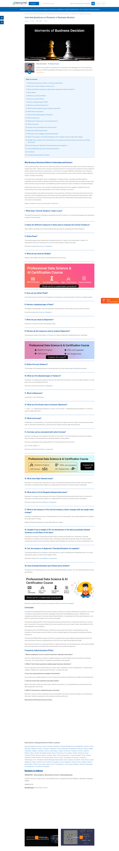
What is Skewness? (34, 118)
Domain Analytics (94, 9)
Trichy (66, 764)
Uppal (70, 764)
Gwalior (85, 748)
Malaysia (33, 748)
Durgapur (46, 748)
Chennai (86, 746)
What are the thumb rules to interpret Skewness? (43, 121)
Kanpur (34, 762)
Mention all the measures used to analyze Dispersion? (44, 108)
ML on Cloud (84, 9)
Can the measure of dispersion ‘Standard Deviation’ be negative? (47, 145)
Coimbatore (83, 757)
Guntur (66, 759)
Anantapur (50, 746)
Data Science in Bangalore (44, 312)
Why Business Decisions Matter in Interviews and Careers (45, 83)
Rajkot (70, 753)
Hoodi (83, 759)
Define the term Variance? (36, 111)
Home (26, 14)
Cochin (91, 746)
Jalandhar (41, 751)
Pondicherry (60, 753)
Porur (39, 764)
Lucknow (61, 762)
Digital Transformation (72, 9)
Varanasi (82, 764)
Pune (65, 753)
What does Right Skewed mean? (38, 130)
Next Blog (77, 837)
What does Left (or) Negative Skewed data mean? (43, 134)
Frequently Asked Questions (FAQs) (38, 155)
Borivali (56, 757)
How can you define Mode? (36, 99)
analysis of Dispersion (48, 335)
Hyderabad (28, 751)
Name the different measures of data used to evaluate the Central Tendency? (51, 89)
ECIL (34, 759)
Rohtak (80, 753)
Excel (67, 684)
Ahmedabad (32, 746)
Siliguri (44, 755)
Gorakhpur (79, 748)
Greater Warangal (49, 759)
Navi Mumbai (29, 764)
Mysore (79, 762)
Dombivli (40, 748)
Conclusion (31, 152)
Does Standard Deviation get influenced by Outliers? (44, 148)
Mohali (37, 753)
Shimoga (38, 755)
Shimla (33, 755)
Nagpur (84, 762)
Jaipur (92, 759)
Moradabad (43, 753)
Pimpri (54, 753)
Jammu (46, 751)
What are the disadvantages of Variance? (40, 114)
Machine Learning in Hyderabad (45, 603)
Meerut (32, 753)
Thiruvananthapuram (63, 755)
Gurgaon (71, 759)
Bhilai (51, 757)
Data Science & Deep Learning (29, 9)
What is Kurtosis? (33, 124)
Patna (35, 764)
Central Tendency (63, 215)
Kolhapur (74, 751)
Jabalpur (34, 751)
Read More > (40, 72)
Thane (54, 755)
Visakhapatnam (29, 766)
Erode (58, 748)
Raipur (44, 764)
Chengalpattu (79, 746)
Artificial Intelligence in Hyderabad (46, 558)
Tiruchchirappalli (75, 755)
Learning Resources (80, 3)
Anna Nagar (45, 757)
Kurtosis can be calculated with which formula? (42, 127)
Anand (44, 746)
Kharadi (39, 762)
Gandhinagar (65, 748)
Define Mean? (32, 92)
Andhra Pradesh (36, 757)
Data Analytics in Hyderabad (44, 449)
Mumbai (74, 762)
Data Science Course (41, 787)
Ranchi (75, 753)
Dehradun (27, 748)
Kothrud (79, 751)
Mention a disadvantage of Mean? (38, 102)
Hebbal (91, 748)
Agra (26, 746)
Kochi (44, 762)
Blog (88, 3)
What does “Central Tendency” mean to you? (41, 86)
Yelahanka (28, 757)
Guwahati (77, 759)
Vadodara (76, 764)
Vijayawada (88, 764)
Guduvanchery (59, 759)
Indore (87, 759)
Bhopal (63, 746)
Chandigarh (67, 757)
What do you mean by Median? (37, 95)
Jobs (71, 3)
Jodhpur (60, 751)
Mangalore (68, 762)
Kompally (55, 762)
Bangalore (57, 746)
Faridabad (40, 759)
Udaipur (88, 755)
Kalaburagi (28, 762)
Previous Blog (41, 837)
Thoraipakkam (59, 764)
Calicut (61, 757)
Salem (48, 764)
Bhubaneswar (70, 746)
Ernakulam (52, 748)
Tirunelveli (38, 766)
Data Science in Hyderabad (44, 246)
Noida (49, 753)
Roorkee (85, 753)
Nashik (89, 762)
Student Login (100, 3)
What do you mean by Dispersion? (38, 105)
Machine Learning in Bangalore (64, 603)
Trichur (83, 755)
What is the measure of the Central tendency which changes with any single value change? (55, 137)
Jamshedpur (53, 751)
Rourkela (27, 755)
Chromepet (75, 757)
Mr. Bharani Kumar (53, 64)
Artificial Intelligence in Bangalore (46, 502)
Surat (52, 764)
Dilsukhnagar (29, 759)
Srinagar (49, 755)
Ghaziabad (72, 748)
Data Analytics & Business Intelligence (52, 9)
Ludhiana (86, 751)
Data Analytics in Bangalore (44, 386)
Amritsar (39, 746)
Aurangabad (45, 766)
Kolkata (48, 762)
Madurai (27, 753)
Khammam (67, 751)
